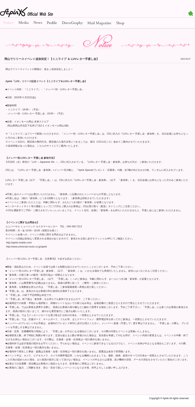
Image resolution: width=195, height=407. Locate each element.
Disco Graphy (72, 23)
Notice (8, 23)
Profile (52, 23)
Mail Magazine (99, 23)
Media (23, 23)
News (38, 23)
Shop (120, 23)
